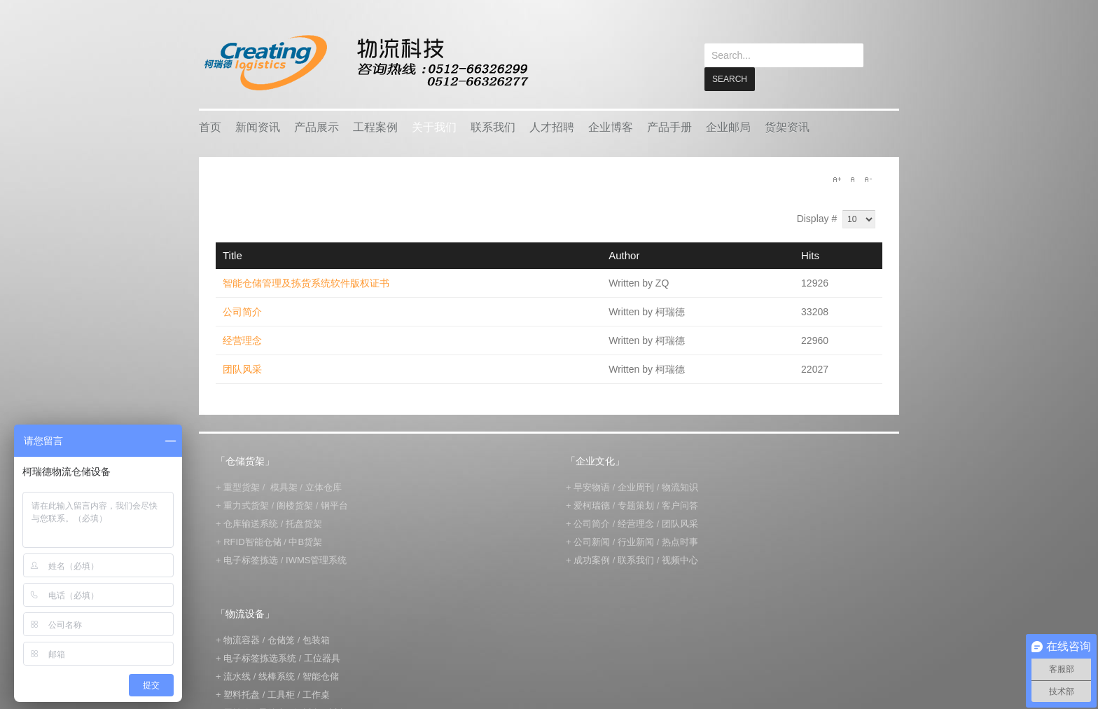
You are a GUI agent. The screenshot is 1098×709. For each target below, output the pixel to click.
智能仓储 (321, 675)
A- (867, 178)
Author (624, 255)
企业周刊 (636, 486)
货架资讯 (787, 126)
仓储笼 (281, 639)
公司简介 (242, 311)
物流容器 (241, 639)
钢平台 (334, 505)
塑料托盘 (241, 694)
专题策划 (636, 505)
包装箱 (316, 639)
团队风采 (242, 368)
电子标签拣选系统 (259, 657)
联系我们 (493, 126)
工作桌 (316, 694)
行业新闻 (636, 541)
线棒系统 (276, 675)
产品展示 (316, 126)
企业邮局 (728, 126)
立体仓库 (323, 486)
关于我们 (434, 126)
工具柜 (281, 694)
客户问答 (680, 505)
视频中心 (680, 559)
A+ (837, 178)
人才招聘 (551, 126)
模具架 (284, 486)
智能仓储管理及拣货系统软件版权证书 (306, 282)
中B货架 (305, 541)
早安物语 (592, 486)
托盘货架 (304, 523)
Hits (810, 255)
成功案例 (592, 559)
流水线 (237, 675)
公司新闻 (592, 541)
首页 (210, 126)
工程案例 (375, 126)
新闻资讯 (257, 126)
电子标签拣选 (250, 559)
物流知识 (680, 486)
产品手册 (669, 126)
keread (365, 62)
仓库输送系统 (250, 523)
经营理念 (242, 339)
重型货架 (241, 486)
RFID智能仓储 (252, 541)
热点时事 (680, 541)
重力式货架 (246, 505)
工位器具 (322, 657)
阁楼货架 (295, 505)
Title (232, 255)
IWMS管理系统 (316, 559)
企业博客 (610, 126)
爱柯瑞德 (592, 505)
